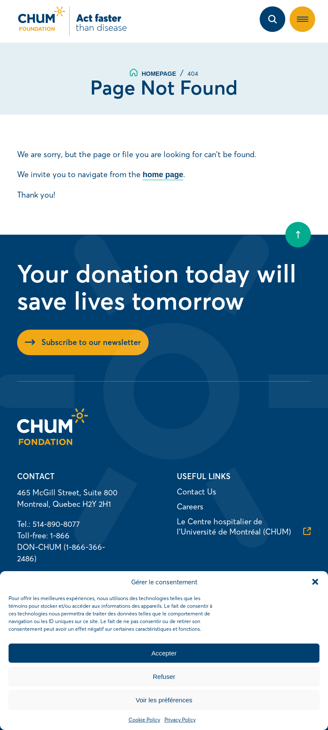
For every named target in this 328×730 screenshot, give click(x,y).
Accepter (163, 653)
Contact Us (196, 492)
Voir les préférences (164, 700)
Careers (190, 507)
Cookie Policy (144, 719)
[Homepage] (52, 442)
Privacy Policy (180, 719)
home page (163, 174)
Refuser (164, 676)
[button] (315, 582)
